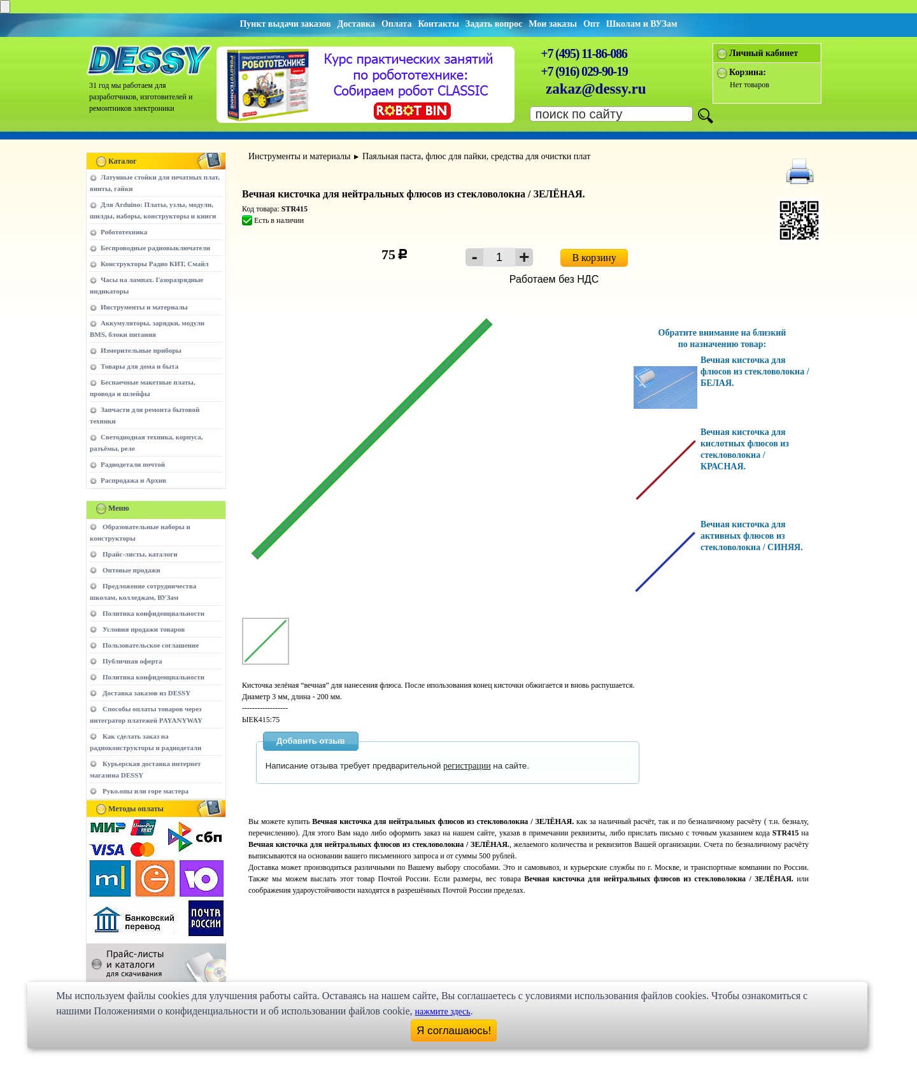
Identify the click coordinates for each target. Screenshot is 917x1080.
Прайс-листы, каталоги (140, 554)
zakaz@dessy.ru (596, 89)
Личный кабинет (763, 53)
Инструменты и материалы (144, 307)
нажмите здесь (443, 1011)
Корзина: (747, 72)
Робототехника (124, 232)
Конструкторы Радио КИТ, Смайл (155, 263)
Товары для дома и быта (139, 366)
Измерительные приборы (141, 350)
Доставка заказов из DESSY (146, 693)
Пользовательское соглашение (151, 645)
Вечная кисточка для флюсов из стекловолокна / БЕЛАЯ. (754, 371)
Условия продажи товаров (144, 629)
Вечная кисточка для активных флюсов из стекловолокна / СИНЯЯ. (751, 536)
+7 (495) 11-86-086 (584, 53)
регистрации (467, 766)
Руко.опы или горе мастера (145, 791)
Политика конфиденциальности (153, 613)
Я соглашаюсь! (453, 1031)
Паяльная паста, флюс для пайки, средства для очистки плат (476, 156)
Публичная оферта (132, 661)
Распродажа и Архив (133, 480)
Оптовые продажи (131, 570)
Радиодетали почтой (133, 464)
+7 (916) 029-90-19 (584, 71)
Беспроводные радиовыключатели (155, 248)
